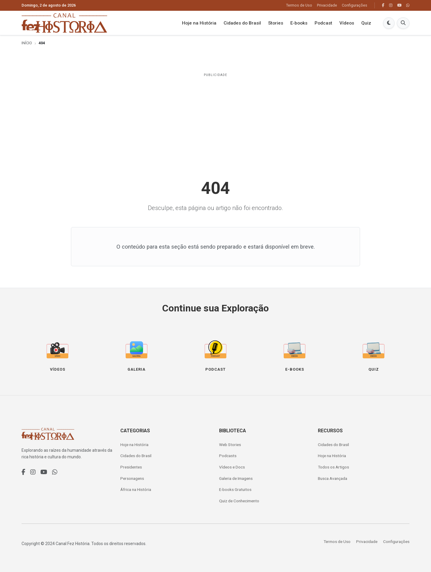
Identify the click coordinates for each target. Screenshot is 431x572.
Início (27, 43)
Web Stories (230, 444)
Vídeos (346, 23)
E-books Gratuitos (235, 489)
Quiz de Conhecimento (239, 500)
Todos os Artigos (333, 467)
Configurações (354, 5)
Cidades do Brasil (242, 23)
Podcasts (227, 455)
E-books (298, 23)
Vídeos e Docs (232, 467)
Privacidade (327, 5)
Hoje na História (199, 23)
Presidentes (131, 467)
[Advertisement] (215, 122)
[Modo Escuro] (388, 23)
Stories (275, 23)
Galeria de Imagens (236, 478)
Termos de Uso (299, 5)
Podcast (323, 23)
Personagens (132, 478)
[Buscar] (403, 23)
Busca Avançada (332, 478)
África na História (135, 489)
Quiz (366, 23)
